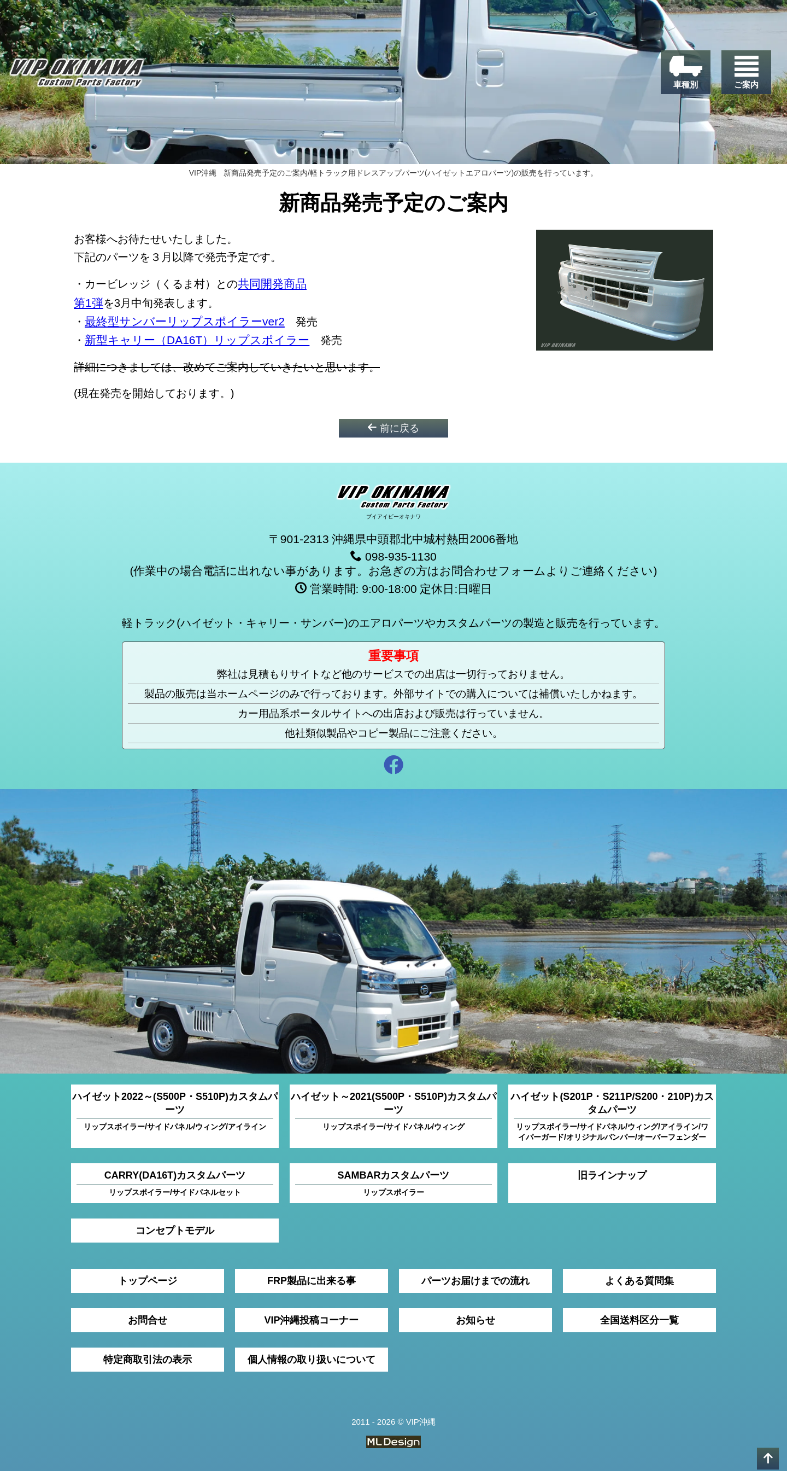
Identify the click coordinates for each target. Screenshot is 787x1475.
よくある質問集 (639, 1284)
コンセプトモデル (175, 1234)
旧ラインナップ (612, 1179)
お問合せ (147, 1324)
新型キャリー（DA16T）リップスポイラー (197, 342)
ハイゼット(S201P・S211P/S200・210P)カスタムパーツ (611, 1120)
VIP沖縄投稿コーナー (311, 1324)
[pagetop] (768, 1459)
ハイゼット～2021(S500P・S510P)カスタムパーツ (393, 1115)
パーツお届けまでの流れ (475, 1284)
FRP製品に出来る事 (311, 1284)
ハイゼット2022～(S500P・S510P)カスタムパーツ (175, 1115)
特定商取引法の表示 (147, 1363)
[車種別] (682, 77)
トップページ (147, 1284)
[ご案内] (745, 77)
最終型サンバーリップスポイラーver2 (185, 324)
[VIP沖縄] (87, 78)
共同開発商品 (285, 287)
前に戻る (393, 431)
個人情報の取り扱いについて (311, 1363)
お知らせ (475, 1324)
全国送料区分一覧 (639, 1324)
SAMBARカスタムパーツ (393, 1188)
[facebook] (393, 770)
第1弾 (88, 305)
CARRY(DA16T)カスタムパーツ (175, 1188)
